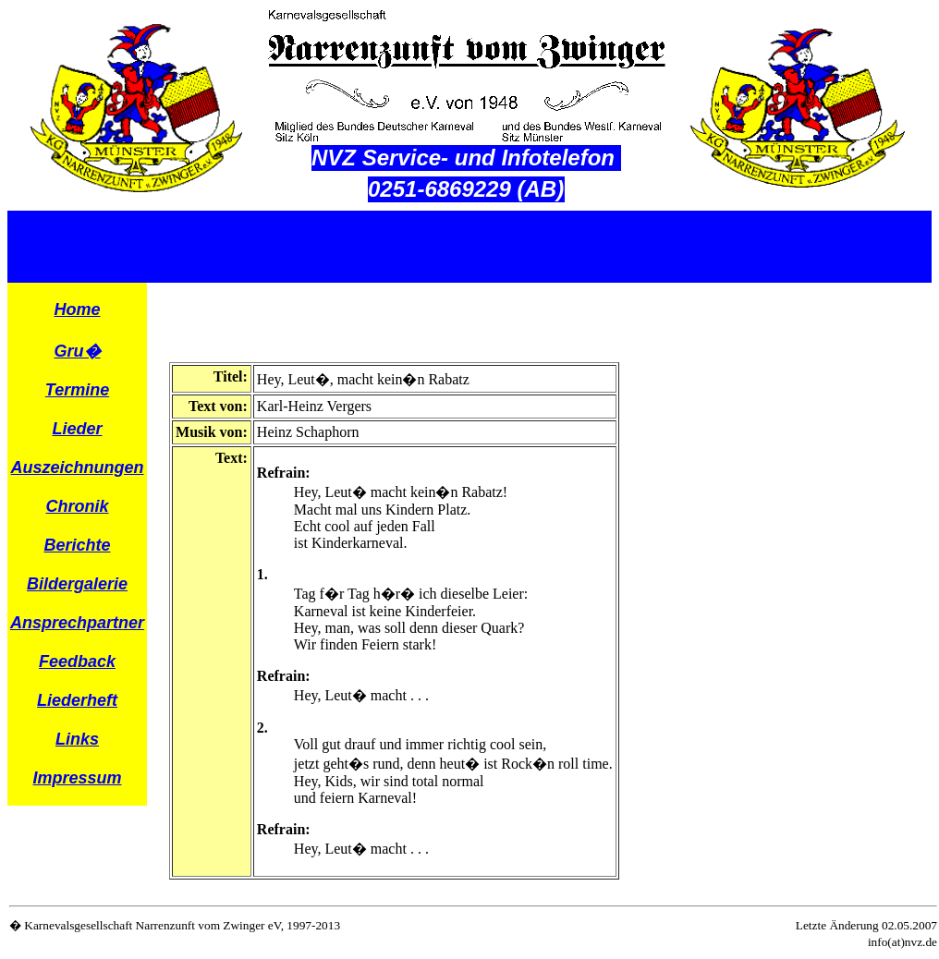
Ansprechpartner (77, 622)
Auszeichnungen (77, 467)
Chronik (77, 506)
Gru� (78, 351)
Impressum (77, 778)
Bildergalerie (77, 584)
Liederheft (77, 700)
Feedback (77, 661)
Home (78, 309)
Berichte (77, 545)
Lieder (78, 428)
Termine (77, 390)
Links (77, 739)
